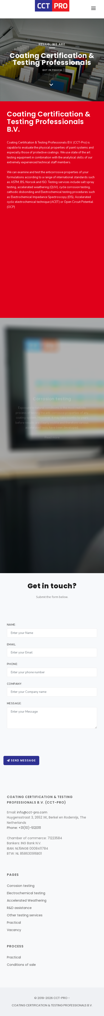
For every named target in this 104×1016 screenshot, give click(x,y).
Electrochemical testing (26, 893)
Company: (14, 684)
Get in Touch (52, 68)
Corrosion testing (20, 885)
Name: (11, 625)
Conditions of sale (21, 964)
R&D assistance (19, 908)
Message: (14, 703)
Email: (11, 644)
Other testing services (24, 915)
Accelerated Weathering (26, 900)
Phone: (12, 664)
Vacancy (14, 930)
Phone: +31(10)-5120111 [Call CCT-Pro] (24, 827)
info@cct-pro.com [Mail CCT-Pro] (32, 812)
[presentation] (42, 742)
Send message (21, 760)
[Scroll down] (51, 85)
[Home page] (52, 6)
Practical (14, 922)
